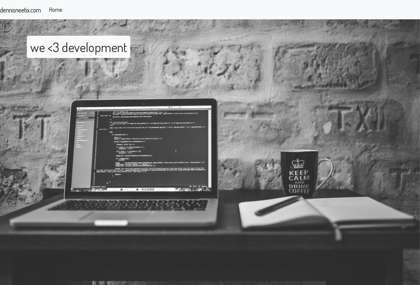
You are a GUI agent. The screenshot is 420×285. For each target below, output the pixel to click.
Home (55, 9)
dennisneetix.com (20, 10)
